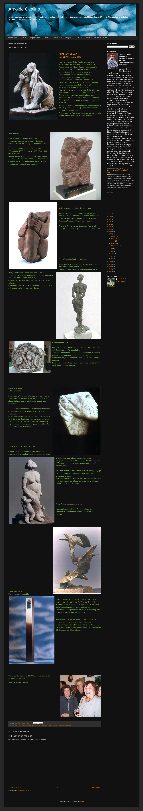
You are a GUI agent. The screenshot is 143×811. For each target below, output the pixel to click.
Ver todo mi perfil (120, 281)
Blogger (81, 801)
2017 (110, 234)
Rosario (61, 725)
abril (112, 256)
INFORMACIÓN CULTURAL (96, 38)
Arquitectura (35, 38)
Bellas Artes (38, 725)
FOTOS (23, 38)
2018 (110, 231)
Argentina (24, 725)
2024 (110, 219)
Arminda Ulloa (30, 725)
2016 (110, 261)
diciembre (114, 236)
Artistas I (46, 38)
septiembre (114, 243)
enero (112, 258)
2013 (110, 269)
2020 (110, 226)
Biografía (68, 38)
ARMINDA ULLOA (115, 245)
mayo (112, 253)
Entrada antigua (95, 787)
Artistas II (58, 38)
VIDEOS (79, 38)
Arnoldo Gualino (24, 9)
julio (112, 248)
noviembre (114, 238)
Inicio (56, 787)
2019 (110, 229)
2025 (110, 217)
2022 (110, 221)
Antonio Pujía (18, 725)
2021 (110, 224)
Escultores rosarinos (53, 725)
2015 (110, 264)
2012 (110, 271)
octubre (113, 241)
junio (112, 251)
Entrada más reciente (15, 787)
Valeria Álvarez (67, 725)
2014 (110, 266)
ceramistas (44, 725)
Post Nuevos (12, 38)
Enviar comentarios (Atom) (23, 790)
